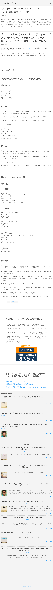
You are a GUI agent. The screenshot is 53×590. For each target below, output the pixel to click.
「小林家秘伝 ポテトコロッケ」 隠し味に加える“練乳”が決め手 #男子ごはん (22, 397)
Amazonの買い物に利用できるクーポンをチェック (18, 383)
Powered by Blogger (26, 586)
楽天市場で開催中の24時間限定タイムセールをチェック (19, 384)
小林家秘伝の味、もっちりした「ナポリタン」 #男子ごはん (18, 532)
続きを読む (49, 403)
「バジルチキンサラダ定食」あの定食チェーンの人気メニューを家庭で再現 (22, 413)
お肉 (9, 302)
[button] (51, 8)
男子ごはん (14, 302)
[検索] (51, 4)
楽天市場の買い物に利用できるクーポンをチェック (18, 386)
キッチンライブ (28, 48)
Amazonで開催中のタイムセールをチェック (16, 381)
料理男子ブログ (10, 3)
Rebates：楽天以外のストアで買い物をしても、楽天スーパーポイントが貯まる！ (26, 387)
